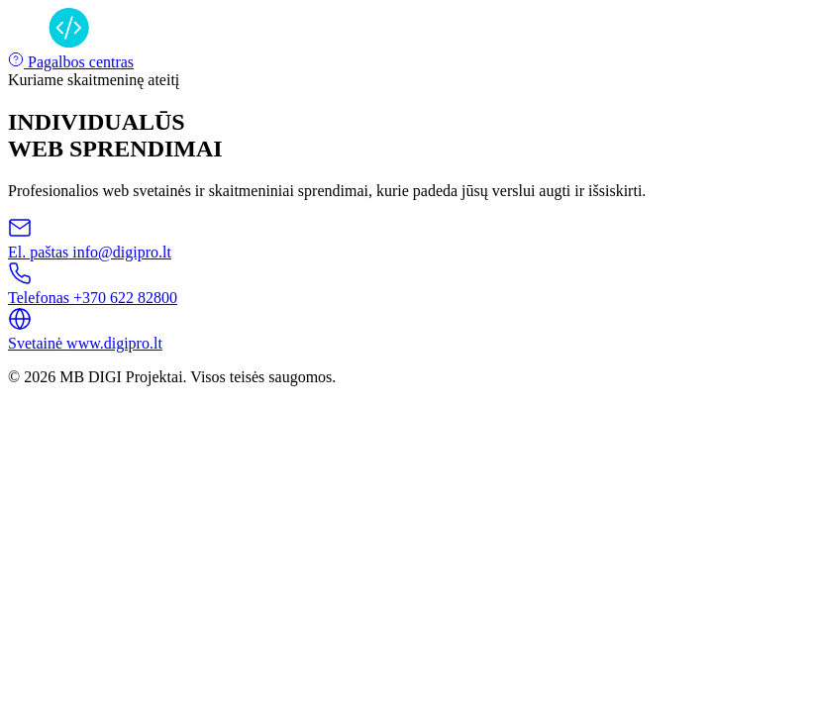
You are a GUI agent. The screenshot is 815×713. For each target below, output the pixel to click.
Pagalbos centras (71, 61)
